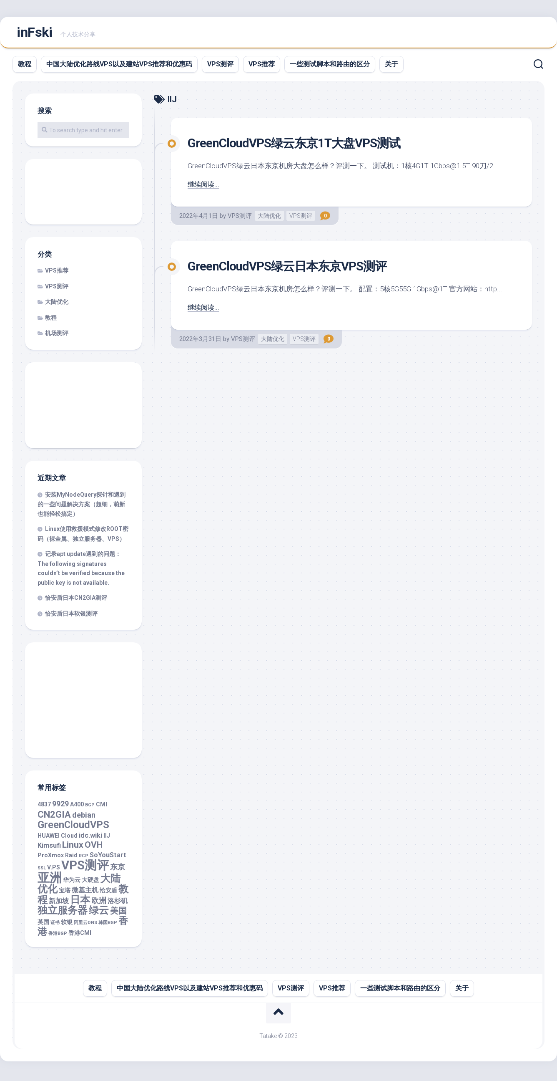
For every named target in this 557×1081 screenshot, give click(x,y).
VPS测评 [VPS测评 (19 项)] (85, 868)
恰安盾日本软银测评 (71, 616)
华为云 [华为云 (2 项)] (71, 882)
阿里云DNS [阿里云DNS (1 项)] (85, 925)
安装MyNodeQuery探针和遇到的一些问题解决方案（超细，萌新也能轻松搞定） (81, 507)
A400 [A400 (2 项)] (77, 807)
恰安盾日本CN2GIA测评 (76, 601)
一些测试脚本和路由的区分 (330, 67)
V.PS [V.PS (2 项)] (53, 870)
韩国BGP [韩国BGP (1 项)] (107, 925)
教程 (24, 67)
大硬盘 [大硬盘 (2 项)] (90, 882)
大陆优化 (269, 218)
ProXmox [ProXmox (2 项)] (51, 858)
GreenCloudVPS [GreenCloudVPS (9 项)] (73, 828)
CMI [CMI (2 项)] (101, 807)
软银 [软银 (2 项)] (67, 925)
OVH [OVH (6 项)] (94, 848)
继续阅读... (204, 187)
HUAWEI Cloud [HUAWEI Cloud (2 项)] (58, 838)
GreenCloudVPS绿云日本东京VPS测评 (297, 269)
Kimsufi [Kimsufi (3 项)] (49, 849)
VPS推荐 (261, 67)
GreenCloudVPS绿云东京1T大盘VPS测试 (304, 146)
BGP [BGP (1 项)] (90, 808)
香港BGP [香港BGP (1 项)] (57, 937)
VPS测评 (220, 67)
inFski (34, 34)
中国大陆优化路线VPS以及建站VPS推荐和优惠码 (119, 67)
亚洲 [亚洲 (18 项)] (50, 881)
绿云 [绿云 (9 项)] (99, 913)
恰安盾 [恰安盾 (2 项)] (108, 893)
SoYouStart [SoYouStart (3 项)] (108, 858)
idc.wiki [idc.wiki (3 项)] (90, 838)
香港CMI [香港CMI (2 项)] (79, 936)
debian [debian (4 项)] (83, 817)
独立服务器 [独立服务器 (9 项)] (63, 913)
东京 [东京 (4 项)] (117, 870)
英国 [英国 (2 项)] (43, 925)
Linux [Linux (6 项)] (72, 848)
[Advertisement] (83, 196)
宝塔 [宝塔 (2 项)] (64, 893)
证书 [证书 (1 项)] (55, 925)
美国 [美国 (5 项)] (118, 914)
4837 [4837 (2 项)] (44, 807)
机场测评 (56, 336)
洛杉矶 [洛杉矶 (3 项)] (118, 904)
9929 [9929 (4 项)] (60, 807)
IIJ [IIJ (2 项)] (106, 838)
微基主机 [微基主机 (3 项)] (85, 893)
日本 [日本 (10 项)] (80, 903)
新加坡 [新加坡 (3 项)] (59, 904)
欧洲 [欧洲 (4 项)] (98, 903)
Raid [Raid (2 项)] (71, 858)
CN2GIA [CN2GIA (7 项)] (54, 817)
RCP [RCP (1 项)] (83, 858)
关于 (391, 67)
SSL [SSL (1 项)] (42, 871)
